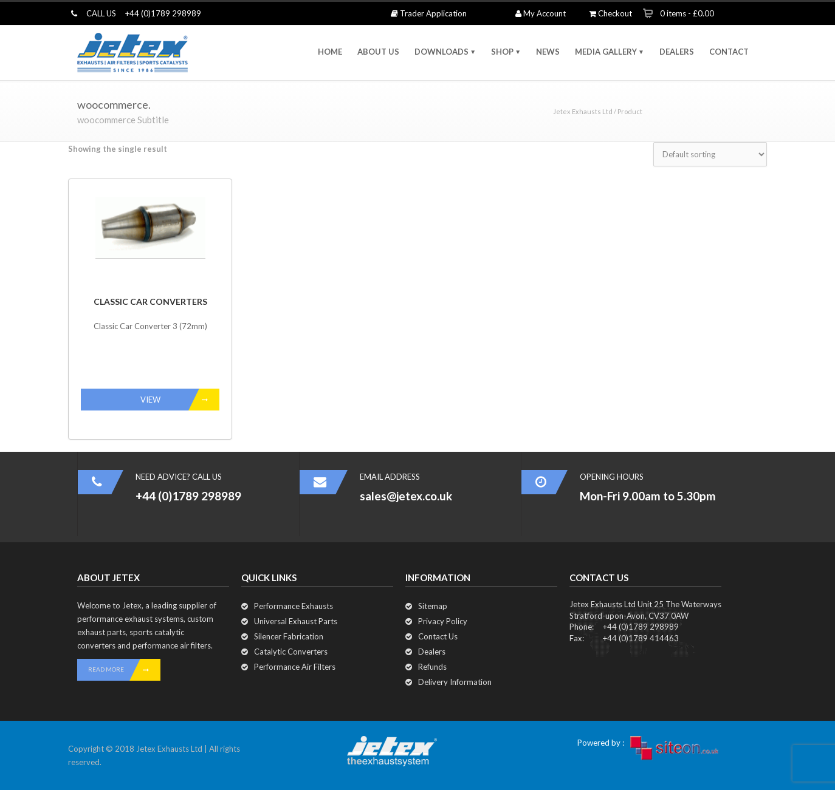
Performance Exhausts (293, 606)
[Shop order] (710, 154)
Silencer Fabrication (288, 636)
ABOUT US (378, 51)
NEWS (548, 51)
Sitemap (432, 606)
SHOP (502, 51)
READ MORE (124, 670)
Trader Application (429, 13)
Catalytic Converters (291, 651)
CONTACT (729, 51)
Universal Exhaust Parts (295, 621)
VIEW (180, 399)
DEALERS (676, 51)
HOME (330, 51)
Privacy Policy (442, 621)
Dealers (431, 651)
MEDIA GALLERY (606, 51)
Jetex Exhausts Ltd (583, 111)
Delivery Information (455, 682)
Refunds (432, 667)
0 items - (687, 13)
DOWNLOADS (441, 51)
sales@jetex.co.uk (406, 496)
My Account (540, 13)
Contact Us (438, 636)
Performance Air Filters (294, 667)
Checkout (610, 13)
